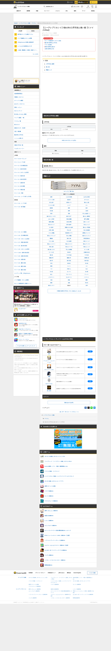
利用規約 (31, 572)
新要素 (28, 10)
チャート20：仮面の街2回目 (21, 256)
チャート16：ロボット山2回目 (21, 238)
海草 (69, 210)
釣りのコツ (17, 124)
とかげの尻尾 (69, 197)
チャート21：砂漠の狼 (19, 259)
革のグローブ (51, 224)
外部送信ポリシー (52, 572)
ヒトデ (68, 205)
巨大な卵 (51, 202)
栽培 (75, 10)
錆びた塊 (69, 238)
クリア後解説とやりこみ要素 (25, 38)
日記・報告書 (17, 131)
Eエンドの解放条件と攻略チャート (22, 283)
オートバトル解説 (18, 100)
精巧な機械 (86, 219)
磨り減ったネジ (51, 249)
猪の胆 (68, 252)
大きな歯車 (68, 241)
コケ (87, 266)
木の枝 (51, 271)
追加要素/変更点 (18, 93)
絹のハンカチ (87, 221)
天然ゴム (69, 268)
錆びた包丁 (68, 216)
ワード (83, 10)
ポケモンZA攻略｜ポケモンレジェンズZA (38, 577)
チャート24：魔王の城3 (20, 269)
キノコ (68, 266)
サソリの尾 (86, 249)
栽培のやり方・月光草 (19, 128)
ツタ (51, 268)
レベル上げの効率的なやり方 (25, 46)
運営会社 (69, 572)
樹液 (51, 266)
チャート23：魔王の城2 (20, 266)
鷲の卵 (68, 199)
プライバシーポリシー (40, 572)
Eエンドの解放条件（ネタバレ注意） (53, 40)
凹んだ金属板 (69, 249)
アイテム (47, 418)
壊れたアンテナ (86, 244)
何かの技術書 (87, 230)
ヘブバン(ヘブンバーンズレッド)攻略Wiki (38, 594)
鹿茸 (51, 197)
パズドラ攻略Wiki (55, 584)
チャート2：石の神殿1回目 (21, 165)
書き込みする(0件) (68, 402)
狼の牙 (51, 260)
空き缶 (86, 282)
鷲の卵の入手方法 (18, 134)
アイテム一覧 (17, 121)
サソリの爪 (51, 252)
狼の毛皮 (69, 260)
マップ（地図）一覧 (19, 117)
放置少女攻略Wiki (55, 589)
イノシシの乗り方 (18, 138)
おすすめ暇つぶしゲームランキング (27, 345)
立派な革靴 (68, 221)
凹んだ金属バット (87, 213)
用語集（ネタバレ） (19, 97)
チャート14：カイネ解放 (20, 232)
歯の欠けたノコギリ (51, 216)
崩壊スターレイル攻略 (34, 584)
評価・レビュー (18, 107)
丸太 (87, 268)
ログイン (93, 2)
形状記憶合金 (87, 238)
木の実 (86, 271)
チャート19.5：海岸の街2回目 (21, 252)
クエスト (58, 10)
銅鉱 (87, 280)
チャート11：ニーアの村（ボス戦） (23, 196)
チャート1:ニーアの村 (19, 162)
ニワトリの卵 (51, 199)
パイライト (86, 277)
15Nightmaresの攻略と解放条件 (26, 42)
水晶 (51, 280)
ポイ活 (70, 2)
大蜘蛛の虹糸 (87, 252)
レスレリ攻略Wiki (77, 589)
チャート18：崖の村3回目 (20, 245)
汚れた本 (69, 230)
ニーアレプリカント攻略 (48, 415)
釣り (67, 10)
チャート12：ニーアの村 (20, 203)
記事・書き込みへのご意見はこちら (69, 411)
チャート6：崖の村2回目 (20, 179)
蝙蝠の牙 (69, 257)
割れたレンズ (87, 246)
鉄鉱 (69, 280)
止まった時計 (51, 219)
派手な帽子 (68, 224)
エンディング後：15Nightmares (22, 273)
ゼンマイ (69, 271)
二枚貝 (86, 210)
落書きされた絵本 (69, 227)
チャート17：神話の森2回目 (21, 242)
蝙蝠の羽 (51, 257)
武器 (37, 10)
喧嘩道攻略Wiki (76, 598)
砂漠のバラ (68, 202)
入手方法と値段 (50, 64)
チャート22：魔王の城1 (20, 263)
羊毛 (51, 263)
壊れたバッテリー (51, 244)
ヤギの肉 (87, 255)
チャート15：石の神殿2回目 (21, 235)
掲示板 (93, 10)
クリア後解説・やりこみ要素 (21, 280)
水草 (87, 285)
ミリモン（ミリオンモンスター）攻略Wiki (60, 598)
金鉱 (69, 282)
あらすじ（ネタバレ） (19, 104)
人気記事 (20, 31)
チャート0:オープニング (20, 158)
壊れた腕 (51, 246)
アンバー (87, 274)
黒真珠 (51, 208)
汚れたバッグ (87, 224)
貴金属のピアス (68, 233)
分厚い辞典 (51, 230)
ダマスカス (86, 199)
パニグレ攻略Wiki (33, 598)
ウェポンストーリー (19, 148)
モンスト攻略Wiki (77, 584)
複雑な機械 (51, 221)
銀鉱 (51, 282)
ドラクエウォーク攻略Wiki (35, 586)
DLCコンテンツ (18, 110)
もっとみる (35, 54)
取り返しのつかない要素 (20, 114)
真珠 (69, 208)
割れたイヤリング (51, 235)
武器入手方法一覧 (18, 145)
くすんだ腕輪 (51, 233)
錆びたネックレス (87, 235)
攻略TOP (18, 10)
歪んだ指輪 (68, 235)
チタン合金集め (48, 44)
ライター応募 (92, 572)
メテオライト (51, 277)
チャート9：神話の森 (19, 189)
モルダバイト (69, 277)
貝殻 (69, 213)
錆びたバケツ (51, 285)
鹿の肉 (51, 255)
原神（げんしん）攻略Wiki (35, 589)
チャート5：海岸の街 (19, 176)
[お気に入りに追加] (75, 6)
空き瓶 (51, 210)
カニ (87, 205)
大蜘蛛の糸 (86, 257)
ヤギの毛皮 (68, 255)
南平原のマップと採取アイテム (25, 34)
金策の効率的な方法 (49, 48)
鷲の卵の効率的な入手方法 (51, 42)
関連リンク (49, 70)
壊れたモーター (68, 244)
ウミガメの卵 (51, 205)
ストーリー (47, 10)
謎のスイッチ (87, 241)
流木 (87, 208)
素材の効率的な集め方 (50, 46)
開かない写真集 (86, 227)
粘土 (51, 274)
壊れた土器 (86, 202)
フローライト (69, 274)
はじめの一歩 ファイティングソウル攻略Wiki (83, 594)
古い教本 (51, 227)
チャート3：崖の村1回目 (20, 169)
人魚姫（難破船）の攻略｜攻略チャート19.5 (28, 50)
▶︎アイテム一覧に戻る (68, 186)
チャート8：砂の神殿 (19, 186)
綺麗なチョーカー (87, 233)
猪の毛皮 (87, 260)
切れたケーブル (68, 246)
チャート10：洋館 (18, 193)
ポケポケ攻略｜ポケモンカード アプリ (81, 581)
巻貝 (51, 213)
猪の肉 (68, 263)
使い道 (48, 67)
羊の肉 (86, 263)
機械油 (51, 238)
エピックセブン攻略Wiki (34, 591)
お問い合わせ (61, 572)
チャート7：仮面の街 (19, 182)
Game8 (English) (77, 572)
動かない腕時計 (86, 216)
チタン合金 (51, 241)
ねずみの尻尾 (87, 197)
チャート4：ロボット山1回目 (21, 172)
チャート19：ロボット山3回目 (21, 249)
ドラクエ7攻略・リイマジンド (35, 581)
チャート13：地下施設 (19, 206)
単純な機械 (68, 219)
